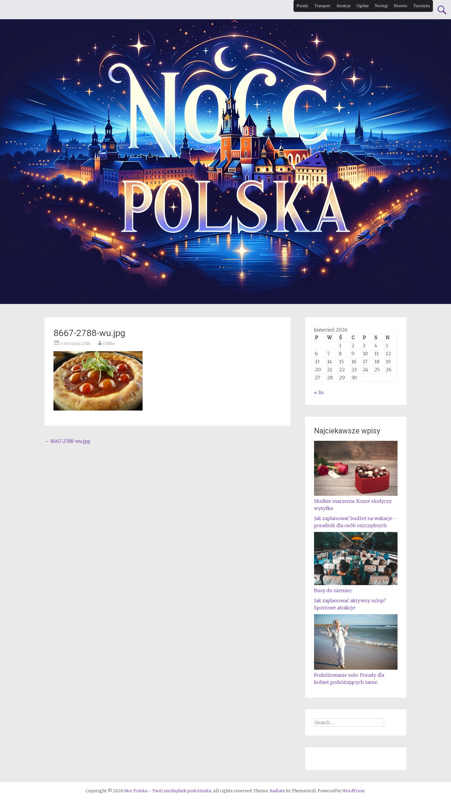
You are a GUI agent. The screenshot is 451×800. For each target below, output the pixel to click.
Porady (302, 6)
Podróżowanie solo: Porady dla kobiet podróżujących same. (356, 675)
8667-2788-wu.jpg (67, 441)
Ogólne (363, 6)
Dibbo (109, 343)
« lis (319, 392)
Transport (322, 6)
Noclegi (381, 6)
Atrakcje (343, 6)
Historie (400, 6)
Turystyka (421, 6)
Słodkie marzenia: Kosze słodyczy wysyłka (356, 501)
